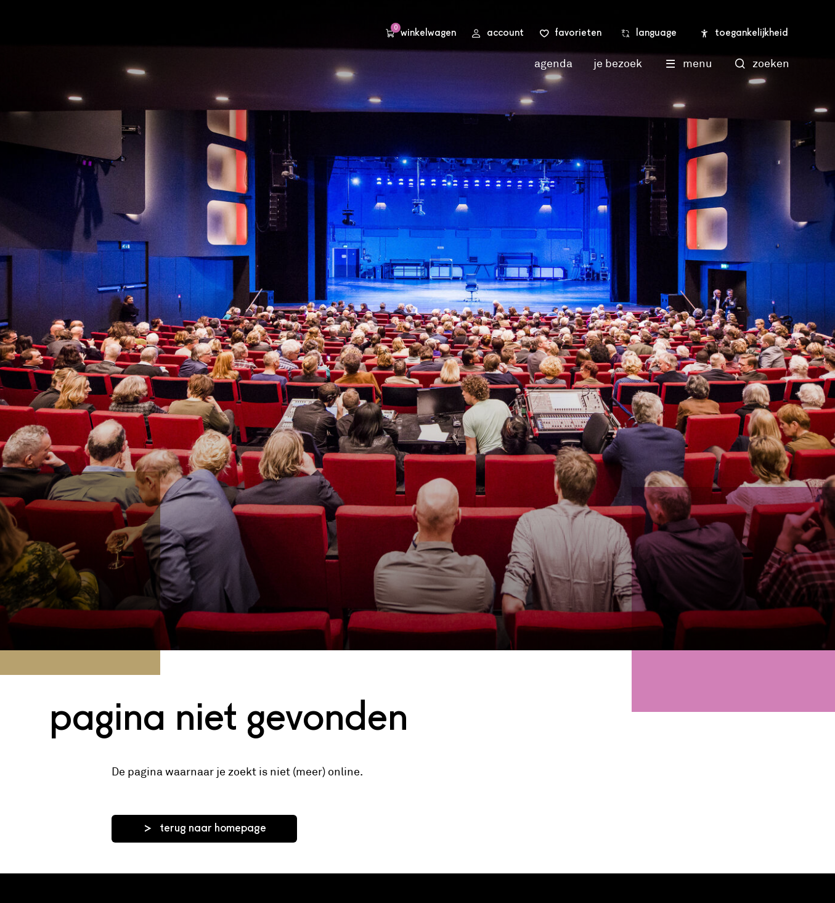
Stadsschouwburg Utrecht (197, 45)
